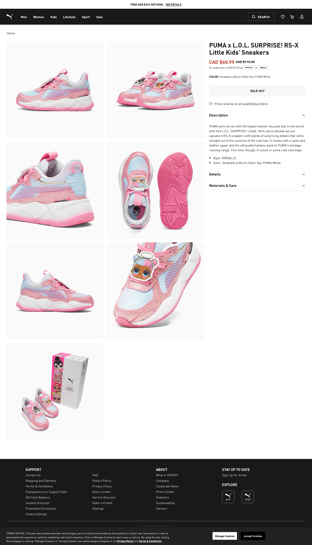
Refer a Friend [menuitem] (102, 502)
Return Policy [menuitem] (101, 480)
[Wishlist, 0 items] (283, 17)
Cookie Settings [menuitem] (36, 513)
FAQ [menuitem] (95, 474)
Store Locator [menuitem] (101, 491)
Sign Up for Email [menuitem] (234, 474)
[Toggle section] (257, 114)
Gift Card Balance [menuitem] (37, 497)
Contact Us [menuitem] (33, 474)
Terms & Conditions (150, 541)
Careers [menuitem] (161, 508)
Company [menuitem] (162, 480)
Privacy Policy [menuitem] (102, 486)
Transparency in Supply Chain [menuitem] (46, 491)
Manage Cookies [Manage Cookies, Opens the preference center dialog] (225, 536)
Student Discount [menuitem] (37, 502)
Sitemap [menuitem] (98, 508)
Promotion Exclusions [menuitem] (40, 508)
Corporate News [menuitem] (167, 486)
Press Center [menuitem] (165, 491)
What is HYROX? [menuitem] (167, 474)
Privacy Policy (125, 541)
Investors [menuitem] (162, 497)
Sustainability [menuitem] (165, 502)
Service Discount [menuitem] (104, 497)
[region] (156, 536)
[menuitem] (24, 17)
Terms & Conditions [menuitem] (39, 486)
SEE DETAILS (178, 4)
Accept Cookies (253, 536)
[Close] (305, 535)
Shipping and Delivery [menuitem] (40, 480)
